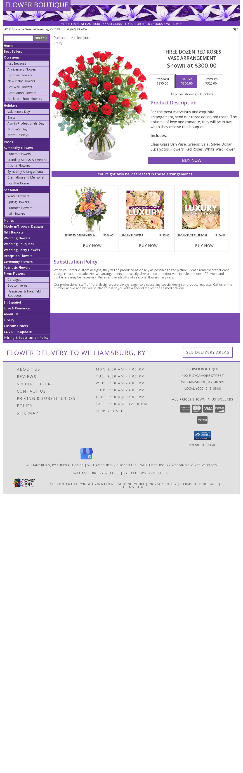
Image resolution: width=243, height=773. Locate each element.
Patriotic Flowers (17, 267)
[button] (202, 435)
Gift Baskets (14, 232)
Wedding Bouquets (19, 244)
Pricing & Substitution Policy (26, 337)
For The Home (18, 183)
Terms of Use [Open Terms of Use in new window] (135, 487)
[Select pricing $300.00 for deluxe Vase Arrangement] (186, 81)
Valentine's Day (18, 111)
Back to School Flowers (24, 99)
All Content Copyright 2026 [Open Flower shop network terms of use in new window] (76, 484)
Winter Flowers (18, 196)
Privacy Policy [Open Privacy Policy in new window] (163, 484)
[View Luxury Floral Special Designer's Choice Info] (201, 210)
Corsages (14, 279)
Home (8, 45)
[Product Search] (18, 38)
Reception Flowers (18, 256)
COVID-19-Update (18, 332)
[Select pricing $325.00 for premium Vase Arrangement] (211, 81)
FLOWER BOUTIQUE (36, 4)
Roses (8, 142)
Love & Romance (17, 308)
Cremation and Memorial (25, 177)
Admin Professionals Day (25, 123)
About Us (11, 314)
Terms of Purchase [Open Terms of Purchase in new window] (199, 484)
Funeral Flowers (19, 154)
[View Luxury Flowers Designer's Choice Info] (145, 210)
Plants (9, 220)
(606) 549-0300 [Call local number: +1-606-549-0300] (78, 29)
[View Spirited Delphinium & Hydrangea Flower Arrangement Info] (89, 210)
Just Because (16, 63)
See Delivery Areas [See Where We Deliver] (207, 352)
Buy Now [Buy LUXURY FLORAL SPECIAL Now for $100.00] (204, 245)
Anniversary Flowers (22, 69)
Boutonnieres (17, 285)
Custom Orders (16, 326)
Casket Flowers (18, 165)
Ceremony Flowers (18, 261)
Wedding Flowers (17, 238)
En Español (12, 302)
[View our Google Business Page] (86, 459)
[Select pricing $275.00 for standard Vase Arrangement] (162, 81)
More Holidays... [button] (19, 135)
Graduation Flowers (21, 93)
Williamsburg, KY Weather (96, 473)
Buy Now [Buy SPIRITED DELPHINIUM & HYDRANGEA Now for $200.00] (92, 245)
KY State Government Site (147, 473)
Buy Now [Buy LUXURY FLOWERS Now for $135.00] (148, 245)
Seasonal (11, 190)
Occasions (12, 57)
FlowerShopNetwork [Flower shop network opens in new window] (124, 484)
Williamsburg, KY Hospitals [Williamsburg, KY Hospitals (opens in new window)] (112, 465)
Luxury (9, 320)
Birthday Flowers (19, 75)
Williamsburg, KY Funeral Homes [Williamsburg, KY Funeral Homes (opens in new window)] (55, 465)
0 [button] (236, 29)
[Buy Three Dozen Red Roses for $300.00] (191, 160)
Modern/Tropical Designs (23, 226)
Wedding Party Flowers (22, 250)
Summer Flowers (19, 208)
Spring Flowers (18, 202)
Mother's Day (17, 129)
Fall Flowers (16, 214)
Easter (12, 117)
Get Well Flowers (19, 87)
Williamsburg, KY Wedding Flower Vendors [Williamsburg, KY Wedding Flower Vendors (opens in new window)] (178, 465)
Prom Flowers (14, 273)
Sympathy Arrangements (25, 171)
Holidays (10, 105)
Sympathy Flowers (18, 148)
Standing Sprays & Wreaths (27, 160)
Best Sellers (13, 51)
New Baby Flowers (21, 81)
